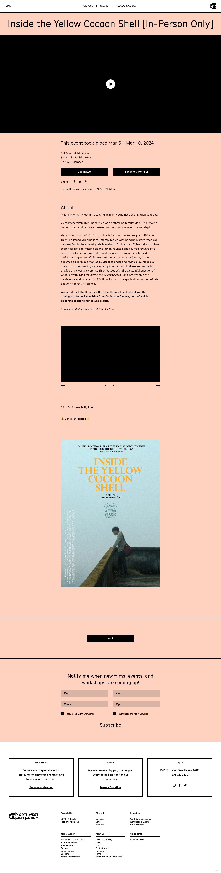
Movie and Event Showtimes (80, 713)
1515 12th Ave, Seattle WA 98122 (180, 770)
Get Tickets (84, 171)
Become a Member (136, 171)
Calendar (104, 6)
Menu (8, 6)
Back (110, 638)
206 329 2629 (180, 774)
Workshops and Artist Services (133, 713)
